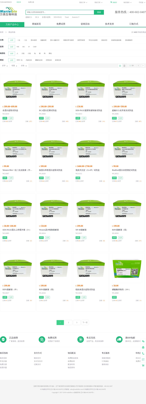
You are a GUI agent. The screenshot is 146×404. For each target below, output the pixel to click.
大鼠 (23, 53)
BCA (37, 17)
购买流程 (3, 358)
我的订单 (82, 2)
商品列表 (12, 32)
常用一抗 (20, 60)
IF (29, 47)
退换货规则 (106, 358)
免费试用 (60, 24)
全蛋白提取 (46, 17)
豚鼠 (50, 53)
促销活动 (85, 24)
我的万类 (97, 2)
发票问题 (3, 367)
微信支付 (37, 358)
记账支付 (37, 364)
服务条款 (105, 364)
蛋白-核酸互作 (54, 40)
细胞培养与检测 (68, 40)
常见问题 (3, 361)
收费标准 (71, 361)
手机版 (141, 2)
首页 (1, 32)
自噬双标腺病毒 (116, 40)
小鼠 (29, 53)
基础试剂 (104, 40)
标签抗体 (58, 60)
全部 (11, 40)
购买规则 (126, 2)
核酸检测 (43, 40)
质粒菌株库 (128, 40)
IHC (23, 47)
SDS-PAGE (58, 17)
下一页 (85, 322)
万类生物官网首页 (6, 2)
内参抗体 (29, 60)
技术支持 (109, 24)
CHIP (34, 47)
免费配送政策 (73, 358)
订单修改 (105, 361)
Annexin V (75, 17)
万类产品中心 (12, 24)
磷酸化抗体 (38, 60)
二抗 (25, 40)
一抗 (18, 40)
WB (18, 47)
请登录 (19, 2)
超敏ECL (29, 17)
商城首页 (36, 24)
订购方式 (133, 24)
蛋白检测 (34, 40)
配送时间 (71, 364)
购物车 (115, 2)
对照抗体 (49, 60)
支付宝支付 (38, 361)
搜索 (99, 12)
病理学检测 (81, 40)
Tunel (67, 17)
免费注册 (31, 2)
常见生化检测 (93, 40)
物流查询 (71, 367)
